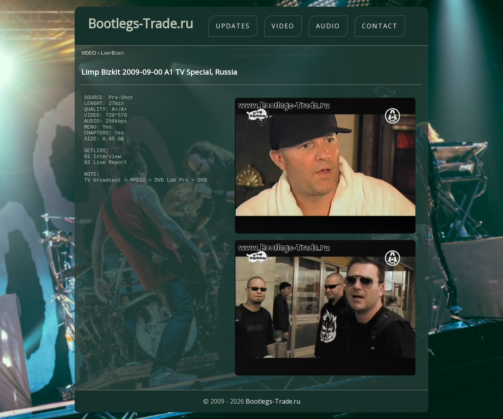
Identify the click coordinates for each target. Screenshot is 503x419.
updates (233, 26)
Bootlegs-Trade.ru (273, 401)
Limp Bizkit (112, 52)
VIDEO (88, 52)
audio (328, 26)
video (283, 26)
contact (380, 26)
